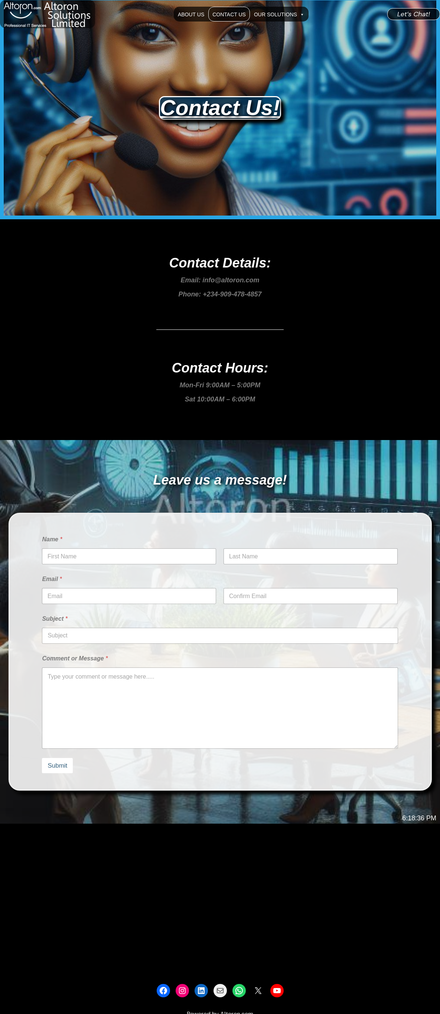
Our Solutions (279, 14)
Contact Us (229, 14)
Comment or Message (75, 658)
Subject (54, 619)
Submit (57, 765)
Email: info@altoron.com (219, 280)
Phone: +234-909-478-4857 (219, 294)
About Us (191, 14)
